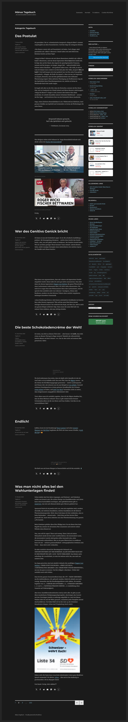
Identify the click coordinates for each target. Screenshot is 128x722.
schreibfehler (18, 341)
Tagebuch (17, 44)
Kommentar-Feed (94, 34)
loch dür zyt (20, 432)
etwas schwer (39, 389)
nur (58, 389)
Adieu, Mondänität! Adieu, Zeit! (98, 98)
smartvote (38, 504)
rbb (104, 275)
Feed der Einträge (94, 32)
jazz (98, 267)
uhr (100, 289)
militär (101, 269)
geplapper (24, 48)
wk (107, 292)
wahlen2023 (23, 505)
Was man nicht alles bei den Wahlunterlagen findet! (39, 489)
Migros (73, 380)
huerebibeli (92, 267)
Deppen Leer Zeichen (60, 284)
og (94, 272)
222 (31, 703)
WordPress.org (94, 36)
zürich (100, 295)
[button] (36, 218)
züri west (26, 432)
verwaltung (92, 292)
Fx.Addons (95, 12)
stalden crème (19, 343)
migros (17, 338)
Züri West (46, 430)
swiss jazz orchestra (103, 287)
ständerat (24, 503)
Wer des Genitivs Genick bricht (41, 231)
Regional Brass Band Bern (96, 239)
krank (90, 269)
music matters (93, 232)
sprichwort (25, 50)
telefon (91, 289)
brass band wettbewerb (95, 261)
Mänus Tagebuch (25, 12)
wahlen (17, 505)
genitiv (22, 245)
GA (103, 264)
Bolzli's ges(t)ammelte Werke (97, 204)
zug (96, 295)
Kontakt (87, 12)
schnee (91, 281)
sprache (28, 247)
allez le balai (18, 47)
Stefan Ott (92, 210)
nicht (55, 389)
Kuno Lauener (61, 428)
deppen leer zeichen (20, 242)
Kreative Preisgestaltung (96, 86)
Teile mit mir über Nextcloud (98, 57)
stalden (25, 341)
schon (57, 677)
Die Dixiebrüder (94, 227)
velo (103, 289)
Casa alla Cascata (94, 190)
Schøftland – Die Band (96, 241)
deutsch (17, 245)
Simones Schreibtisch (95, 209)
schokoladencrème (20, 340)
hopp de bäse (18, 50)
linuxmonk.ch (93, 207)
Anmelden (92, 30)
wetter (98, 292)
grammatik (18, 247)
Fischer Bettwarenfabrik (53, 142)
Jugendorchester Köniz (96, 229)
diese (61, 389)
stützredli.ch (93, 192)
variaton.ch (93, 246)
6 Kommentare (19, 249)
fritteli (98, 133)
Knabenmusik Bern (95, 231)
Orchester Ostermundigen (96, 236)
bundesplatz (106, 261)
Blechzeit (92, 224)
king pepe (103, 267)
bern (96, 258)
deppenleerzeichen (20, 244)
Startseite (79, 12)
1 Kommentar (18, 507)
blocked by (100, 322)
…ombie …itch (93, 90)
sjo (90, 287)
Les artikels (72, 385)
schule (23, 247)
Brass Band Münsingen (96, 226)
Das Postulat (26, 36)
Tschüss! (92, 94)
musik (90, 272)
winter (103, 292)
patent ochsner (93, 275)
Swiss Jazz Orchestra (95, 243)
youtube (91, 295)
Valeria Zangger (94, 244)
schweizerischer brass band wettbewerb (99, 284)
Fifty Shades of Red (95, 82)
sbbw (109, 278)
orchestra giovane (94, 238)
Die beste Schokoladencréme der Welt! (48, 327)
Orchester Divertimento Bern (97, 234)
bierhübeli (102, 258)
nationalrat (18, 501)
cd (15, 432)
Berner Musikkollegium (96, 222)
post (100, 275)
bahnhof (91, 258)
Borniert (92, 205)
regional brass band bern (95, 278)
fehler (99, 264)
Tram (95, 289)
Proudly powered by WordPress (33, 715)
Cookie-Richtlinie (107, 12)
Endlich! (22, 421)
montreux (107, 269)
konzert (110, 267)
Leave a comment (20, 52)
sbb (105, 278)
